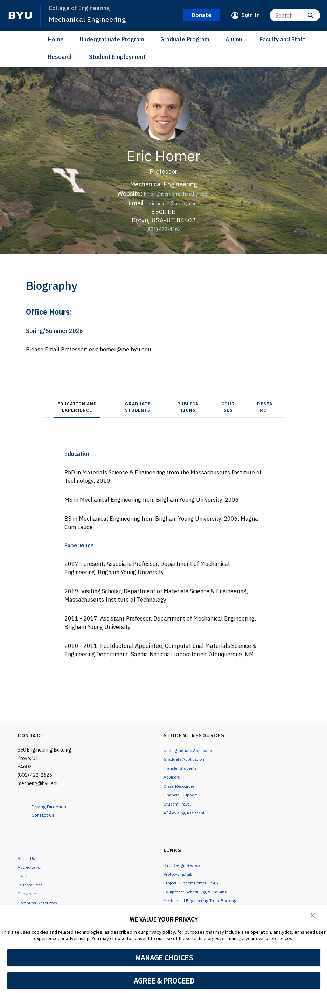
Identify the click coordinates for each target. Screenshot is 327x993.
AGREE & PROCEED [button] (164, 981)
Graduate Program (184, 39)
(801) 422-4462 (163, 229)
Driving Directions (54, 806)
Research (60, 56)
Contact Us (46, 814)
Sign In (250, 15)
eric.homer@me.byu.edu (173, 203)
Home (56, 39)
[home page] (20, 15)
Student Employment (117, 56)
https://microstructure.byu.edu (177, 194)
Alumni (234, 39)
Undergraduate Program (112, 39)
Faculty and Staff (282, 39)
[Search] (295, 15)
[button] (313, 915)
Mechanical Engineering (90, 19)
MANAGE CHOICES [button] (164, 958)
